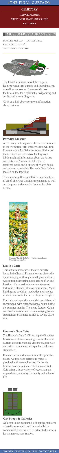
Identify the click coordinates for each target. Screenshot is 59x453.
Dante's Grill (34, 41)
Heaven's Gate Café (14, 44)
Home (53, 451)
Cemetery (20, 451)
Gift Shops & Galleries (16, 48)
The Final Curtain (29, 2)
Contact (44, 451)
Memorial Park (29, 14)
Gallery (32, 451)
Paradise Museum (13, 41)
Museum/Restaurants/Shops (29, 19)
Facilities (29, 23)
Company (8, 451)
